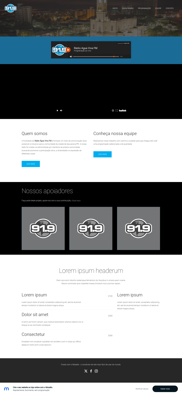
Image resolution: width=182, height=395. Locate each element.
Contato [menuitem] (170, 8)
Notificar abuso (142, 389)
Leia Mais (102, 154)
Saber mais (165, 389)
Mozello (75, 364)
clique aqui (76, 200)
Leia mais (30, 164)
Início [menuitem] (115, 8)
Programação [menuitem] (144, 8)
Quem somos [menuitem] (128, 8)
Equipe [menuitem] (158, 8)
